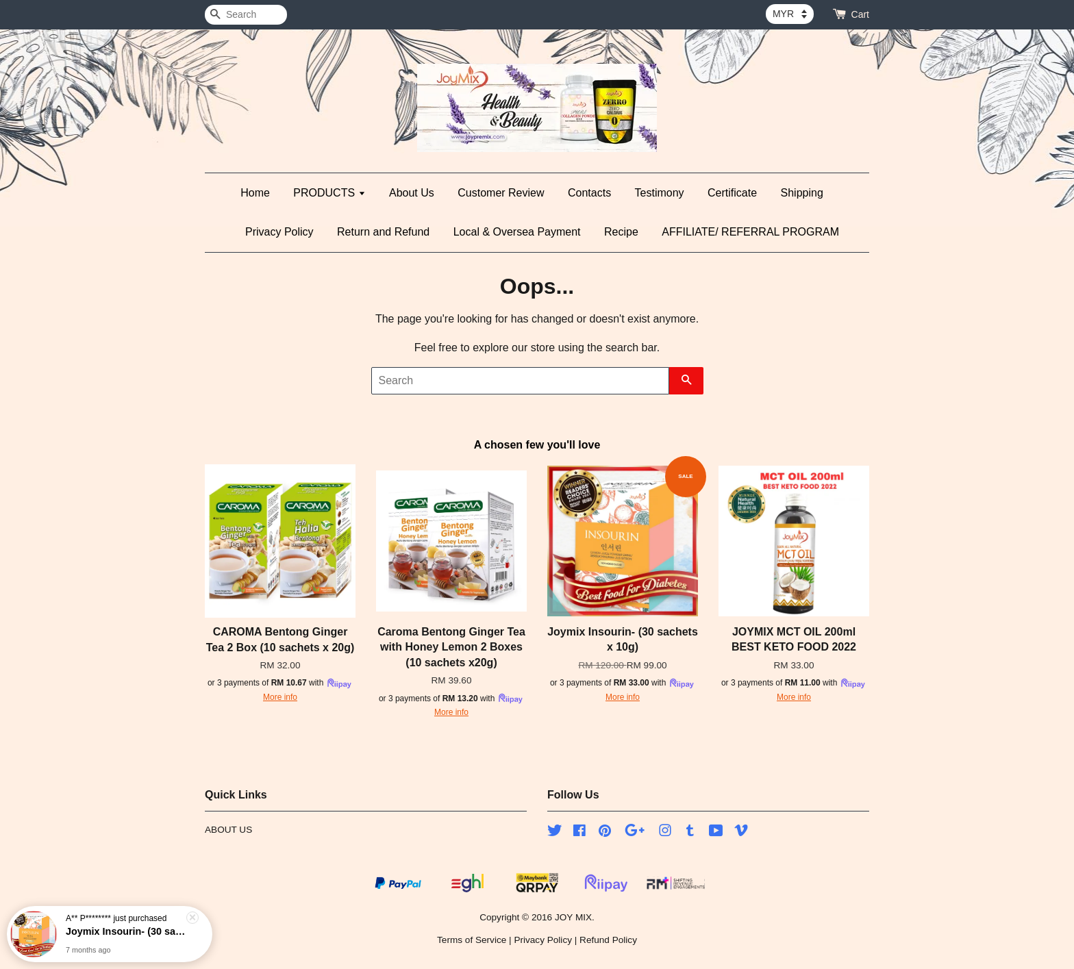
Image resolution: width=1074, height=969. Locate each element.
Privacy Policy (279, 232)
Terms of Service (471, 940)
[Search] (246, 15)
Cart (860, 14)
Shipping (802, 193)
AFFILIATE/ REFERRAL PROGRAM (750, 232)
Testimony (659, 193)
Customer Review (501, 193)
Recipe (621, 232)
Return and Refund (383, 232)
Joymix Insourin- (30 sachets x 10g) (126, 932)
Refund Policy (608, 940)
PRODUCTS (329, 193)
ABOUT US (228, 830)
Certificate (732, 193)
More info (280, 697)
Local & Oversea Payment (517, 232)
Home (255, 193)
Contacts (589, 193)
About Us (411, 193)
